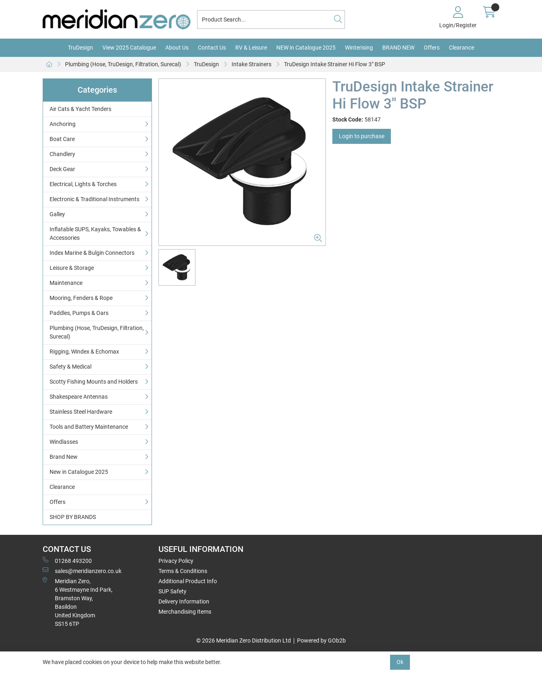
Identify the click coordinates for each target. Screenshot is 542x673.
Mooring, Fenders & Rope (81, 298)
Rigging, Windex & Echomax (84, 351)
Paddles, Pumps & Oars (79, 313)
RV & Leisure (251, 47)
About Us (177, 47)
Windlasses (64, 442)
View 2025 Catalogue (129, 47)
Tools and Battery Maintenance (89, 426)
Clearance (461, 47)
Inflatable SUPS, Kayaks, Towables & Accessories (95, 233)
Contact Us (212, 47)
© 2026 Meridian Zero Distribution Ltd (243, 640)
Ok (400, 662)
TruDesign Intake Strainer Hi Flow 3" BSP (334, 64)
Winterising (359, 47)
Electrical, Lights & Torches (83, 184)
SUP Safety (172, 591)
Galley (57, 214)
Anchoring (63, 124)
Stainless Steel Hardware (81, 411)
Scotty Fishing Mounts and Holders (94, 381)
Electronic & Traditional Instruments (94, 199)
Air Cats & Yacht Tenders (80, 109)
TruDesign (80, 47)
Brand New (64, 457)
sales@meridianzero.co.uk (82, 570)
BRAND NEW (398, 47)
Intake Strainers (251, 64)
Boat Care (62, 139)
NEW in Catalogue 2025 (306, 47)
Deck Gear (62, 169)
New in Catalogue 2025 (79, 472)
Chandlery (62, 154)
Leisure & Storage (72, 268)
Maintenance (66, 283)
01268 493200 (67, 560)
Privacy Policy (175, 561)
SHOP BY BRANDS (73, 517)
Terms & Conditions (182, 571)
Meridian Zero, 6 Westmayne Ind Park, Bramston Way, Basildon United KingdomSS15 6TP (78, 602)
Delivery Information (183, 601)
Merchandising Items (184, 611)
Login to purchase (361, 136)
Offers (432, 47)
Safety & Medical (70, 366)
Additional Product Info (187, 581)
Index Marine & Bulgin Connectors (92, 253)
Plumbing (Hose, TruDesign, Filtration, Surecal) (123, 64)
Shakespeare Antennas (79, 396)
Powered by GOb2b (321, 640)
